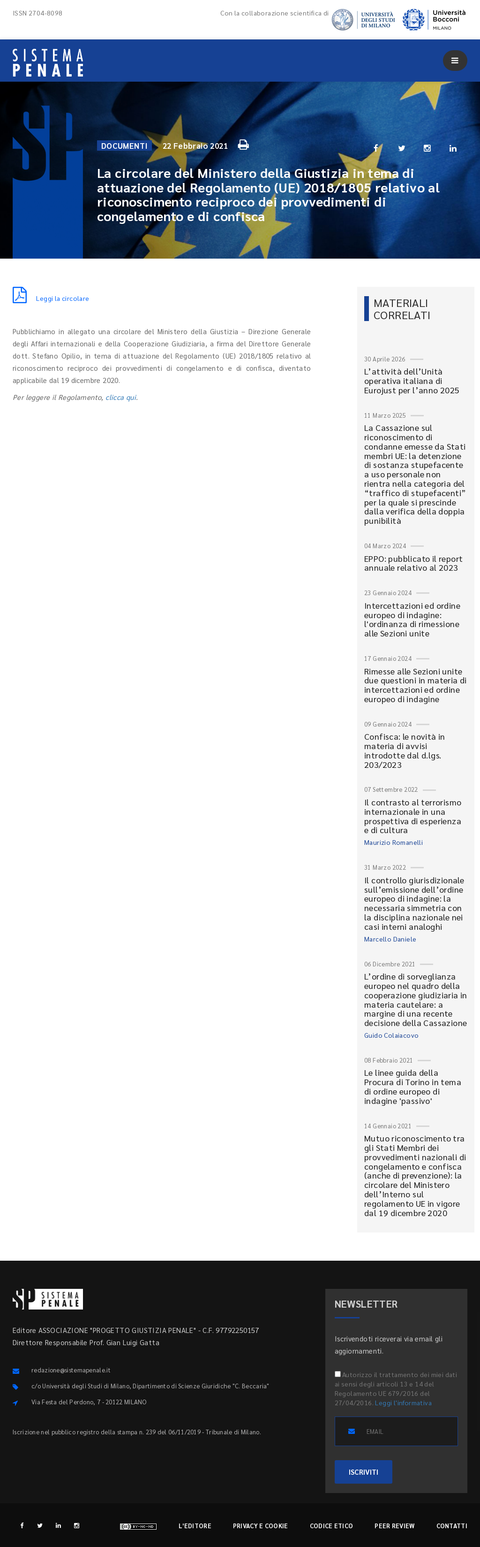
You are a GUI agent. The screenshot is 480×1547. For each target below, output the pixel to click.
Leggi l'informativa (403, 1402)
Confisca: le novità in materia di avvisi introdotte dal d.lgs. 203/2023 (404, 750)
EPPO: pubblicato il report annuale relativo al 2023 (413, 563)
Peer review (394, 1526)
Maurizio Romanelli (393, 842)
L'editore (195, 1526)
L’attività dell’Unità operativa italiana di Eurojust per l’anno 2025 (412, 380)
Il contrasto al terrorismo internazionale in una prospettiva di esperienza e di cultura (412, 815)
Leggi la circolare (51, 298)
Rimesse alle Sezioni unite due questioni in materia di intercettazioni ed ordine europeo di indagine (415, 685)
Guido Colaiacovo (391, 1035)
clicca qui (120, 396)
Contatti (451, 1526)
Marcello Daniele (390, 938)
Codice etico (331, 1526)
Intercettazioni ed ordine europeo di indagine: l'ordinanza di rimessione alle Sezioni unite (412, 619)
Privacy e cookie (260, 1526)
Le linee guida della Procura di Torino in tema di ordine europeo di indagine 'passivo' (412, 1086)
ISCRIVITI (363, 1471)
